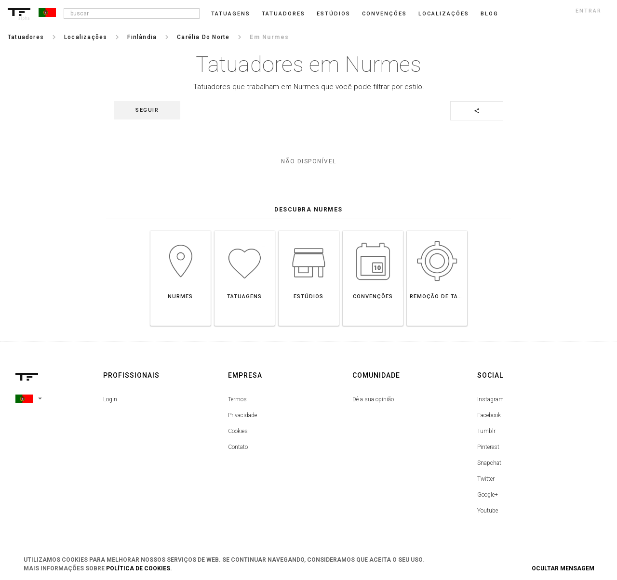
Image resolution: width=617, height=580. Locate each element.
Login (110, 399)
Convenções (384, 14)
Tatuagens (230, 14)
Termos (237, 399)
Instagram (490, 399)
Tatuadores (283, 14)
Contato (238, 447)
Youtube (487, 510)
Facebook (489, 415)
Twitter (486, 478)
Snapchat (489, 463)
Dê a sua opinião (373, 399)
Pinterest (488, 447)
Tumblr (486, 431)
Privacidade (242, 415)
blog (489, 14)
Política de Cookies (138, 568)
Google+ (487, 494)
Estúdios (333, 14)
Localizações (443, 14)
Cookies (238, 431)
